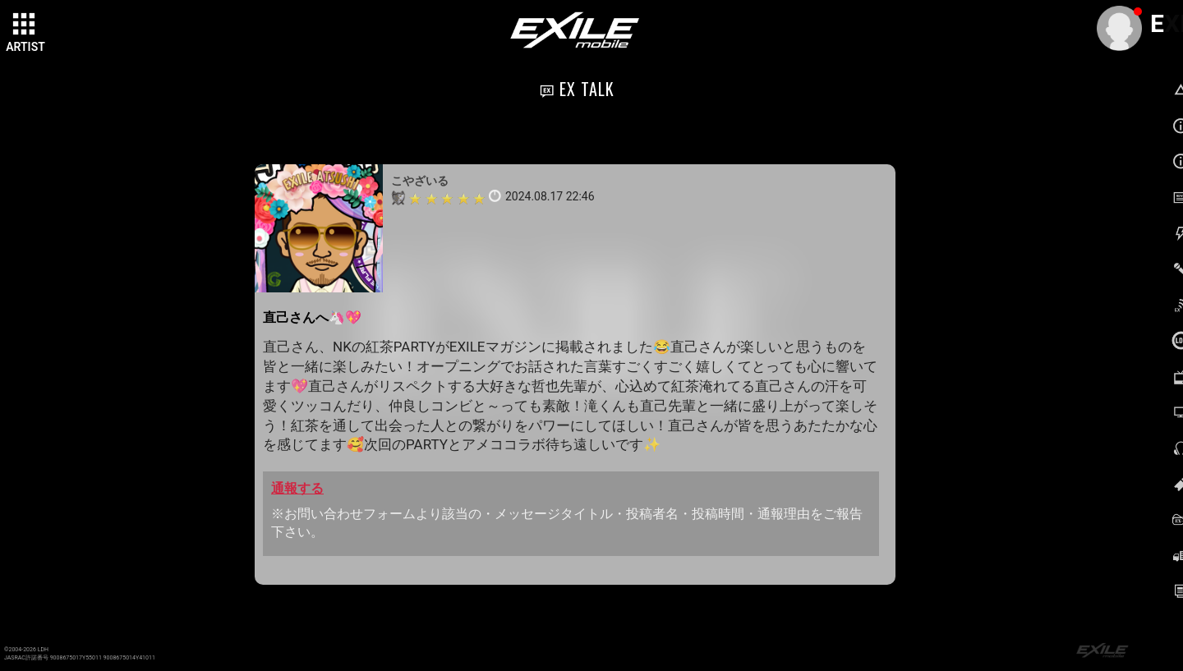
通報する (297, 488)
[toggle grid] (25, 25)
